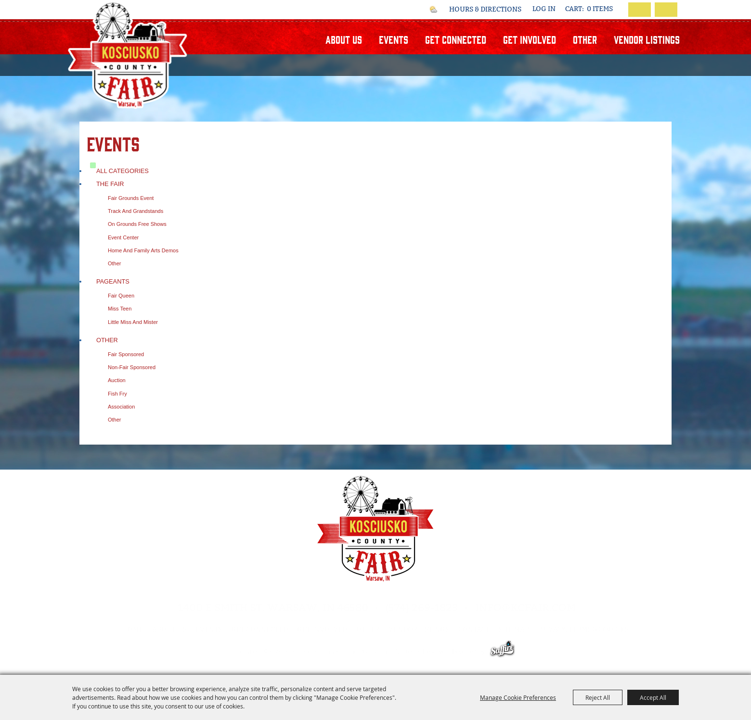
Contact (473, 629)
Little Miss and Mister (133, 322)
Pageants (112, 281)
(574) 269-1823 (421, 607)
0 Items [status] (600, 9)
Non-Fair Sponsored (131, 367)
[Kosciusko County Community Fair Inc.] (128, 55)
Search (639, 9)
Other (585, 39)
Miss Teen (119, 308)
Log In (544, 9)
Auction (117, 380)
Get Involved (529, 39)
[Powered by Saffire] (502, 651)
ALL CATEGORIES (122, 170)
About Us (343, 39)
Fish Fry (117, 394)
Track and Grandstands (135, 211)
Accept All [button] (653, 697)
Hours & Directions (485, 9)
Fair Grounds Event (131, 198)
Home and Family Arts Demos (143, 250)
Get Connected (455, 39)
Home (132, 629)
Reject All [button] (597, 697)
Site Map (513, 629)
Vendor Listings (647, 39)
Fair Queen (121, 295)
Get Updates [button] (666, 9)
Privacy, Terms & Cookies (583, 629)
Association (121, 407)
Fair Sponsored (126, 354)
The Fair (110, 183)
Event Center (123, 237)
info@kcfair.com (525, 607)
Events (393, 39)
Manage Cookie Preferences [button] (518, 697)
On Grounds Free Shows (137, 224)
